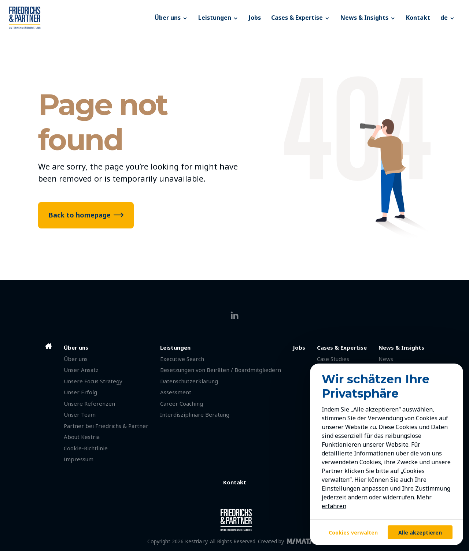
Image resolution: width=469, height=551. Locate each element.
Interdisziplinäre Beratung (194, 414)
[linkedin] (235, 315)
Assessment (175, 392)
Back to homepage (79, 215)
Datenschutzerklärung (189, 381)
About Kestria (82, 436)
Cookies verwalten (353, 532)
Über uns (76, 358)
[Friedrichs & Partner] (79, 17)
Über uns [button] (171, 18)
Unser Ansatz (81, 369)
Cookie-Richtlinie (86, 448)
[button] (447, 17)
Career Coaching (181, 403)
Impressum (78, 459)
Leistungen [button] (218, 18)
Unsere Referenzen (89, 403)
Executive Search (182, 358)
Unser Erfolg (80, 392)
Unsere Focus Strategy (93, 381)
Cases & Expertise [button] (300, 18)
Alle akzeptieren (420, 532)
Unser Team (80, 414)
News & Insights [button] (368, 18)
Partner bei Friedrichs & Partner (106, 425)
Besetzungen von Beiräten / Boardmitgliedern (220, 369)
